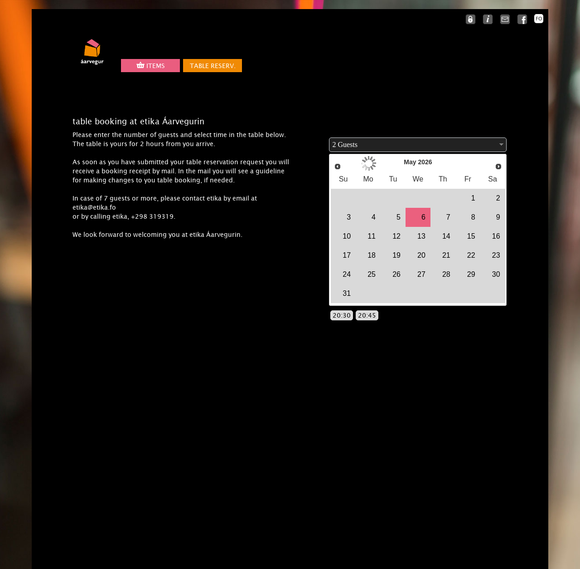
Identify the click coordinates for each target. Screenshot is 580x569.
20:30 (342, 315)
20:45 (367, 315)
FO (539, 18)
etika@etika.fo (94, 207)
